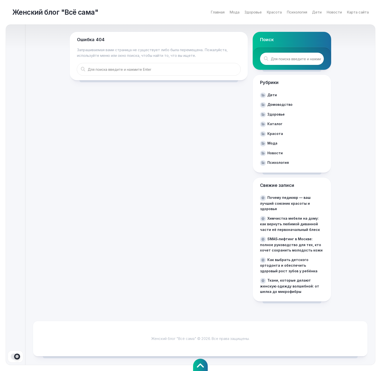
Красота (274, 12)
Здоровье (253, 12)
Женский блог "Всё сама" (55, 12)
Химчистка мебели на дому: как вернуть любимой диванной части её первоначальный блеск (290, 224)
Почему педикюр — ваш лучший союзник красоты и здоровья (285, 203)
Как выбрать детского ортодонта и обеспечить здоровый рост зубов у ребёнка (288, 265)
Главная (218, 12)
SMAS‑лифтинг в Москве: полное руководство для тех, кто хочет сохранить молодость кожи (291, 244)
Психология (297, 12)
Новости (334, 12)
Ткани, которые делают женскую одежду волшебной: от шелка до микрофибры (289, 286)
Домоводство (280, 104)
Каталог (275, 124)
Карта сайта (358, 12)
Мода (234, 12)
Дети (317, 12)
